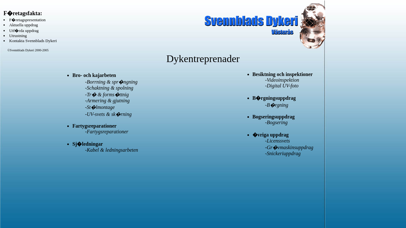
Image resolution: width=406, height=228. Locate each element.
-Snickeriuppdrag (283, 153)
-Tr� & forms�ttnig (107, 94)
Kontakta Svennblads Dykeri (33, 40)
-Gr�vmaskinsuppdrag (289, 147)
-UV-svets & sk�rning (108, 114)
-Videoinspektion (282, 80)
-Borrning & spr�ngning (111, 82)
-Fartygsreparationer (106, 131)
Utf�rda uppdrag (24, 30)
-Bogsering (276, 122)
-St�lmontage (100, 107)
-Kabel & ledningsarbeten (111, 150)
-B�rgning (276, 105)
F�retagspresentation (27, 19)
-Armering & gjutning (107, 100)
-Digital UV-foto (281, 85)
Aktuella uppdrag (23, 24)
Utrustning (18, 35)
